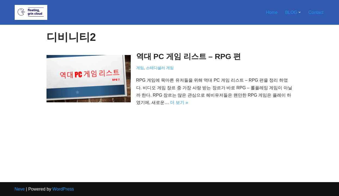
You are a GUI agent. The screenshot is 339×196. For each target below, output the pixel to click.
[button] (299, 12)
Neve (20, 189)
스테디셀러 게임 (160, 68)
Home (272, 12)
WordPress (63, 189)
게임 (140, 68)
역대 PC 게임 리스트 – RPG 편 (188, 56)
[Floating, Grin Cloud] (31, 12)
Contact (315, 12)
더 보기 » (179, 102)
